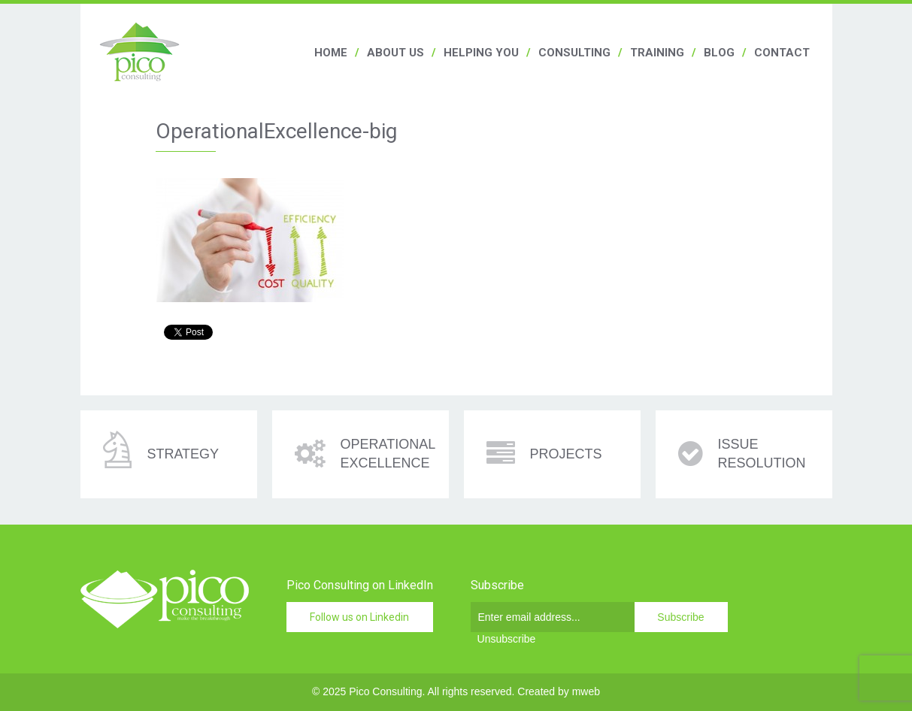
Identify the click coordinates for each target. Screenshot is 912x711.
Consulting (574, 52)
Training (657, 52)
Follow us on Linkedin (359, 617)
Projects (566, 453)
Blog (719, 52)
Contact (782, 52)
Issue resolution (762, 453)
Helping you (481, 52)
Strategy (183, 453)
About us (395, 52)
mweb (586, 691)
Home (330, 52)
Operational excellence (388, 453)
